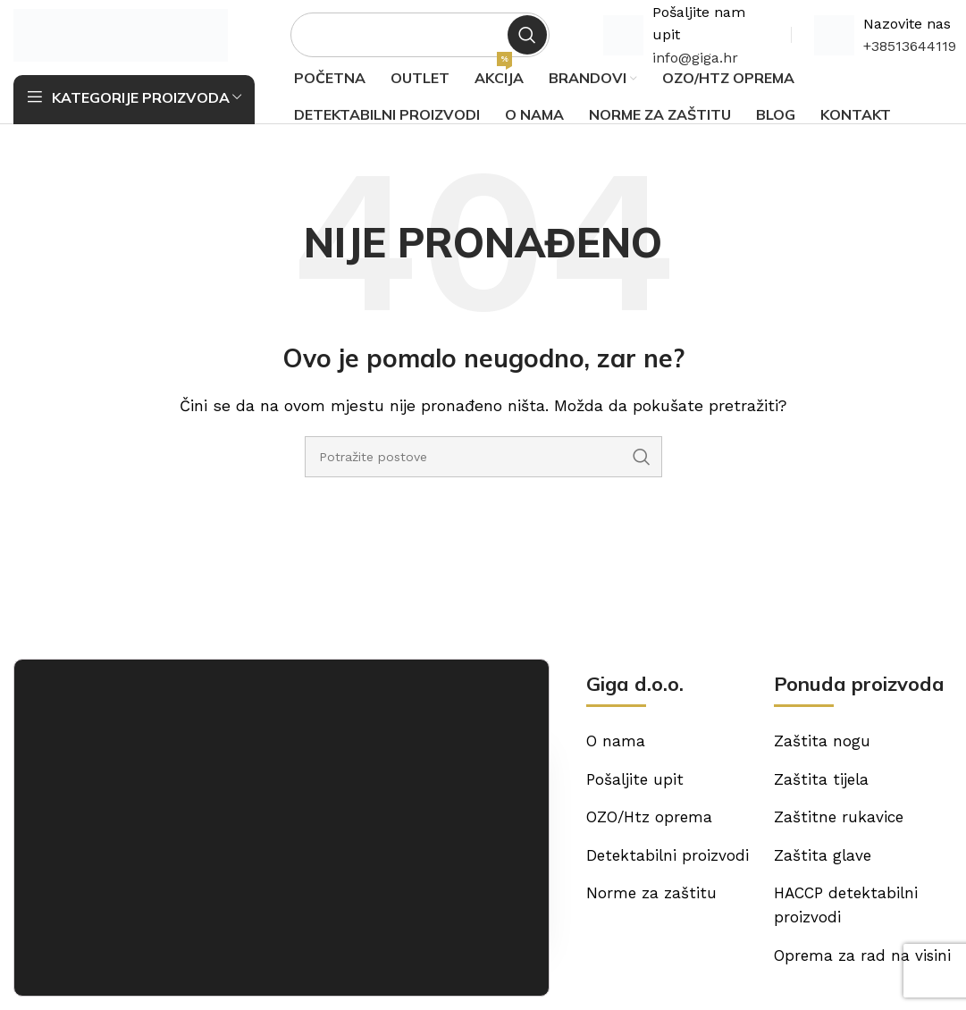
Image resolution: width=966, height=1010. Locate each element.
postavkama (311, 959)
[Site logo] (120, 38)
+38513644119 (909, 51)
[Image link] (93, 744)
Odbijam (464, 956)
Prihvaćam (464, 913)
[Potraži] (420, 40)
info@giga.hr (695, 63)
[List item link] (402, 847)
